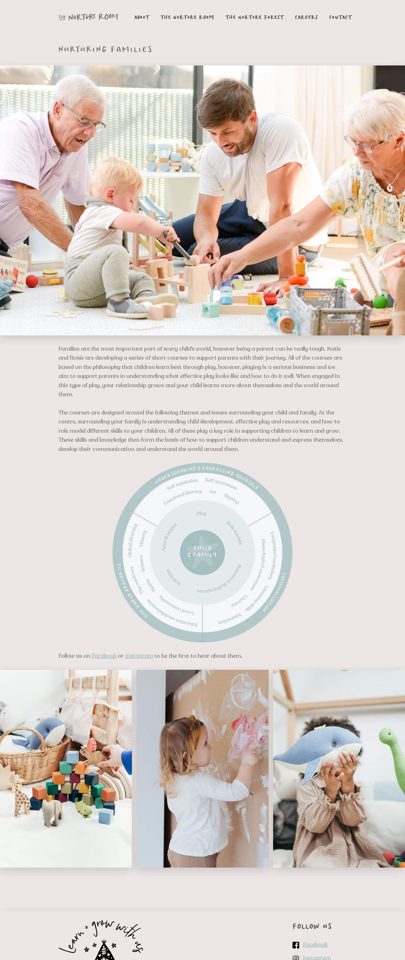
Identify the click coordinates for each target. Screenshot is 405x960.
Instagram (139, 656)
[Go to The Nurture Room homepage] (88, 17)
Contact (340, 17)
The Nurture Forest (255, 17)
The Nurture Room (187, 17)
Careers (306, 17)
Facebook (104, 656)
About (141, 17)
